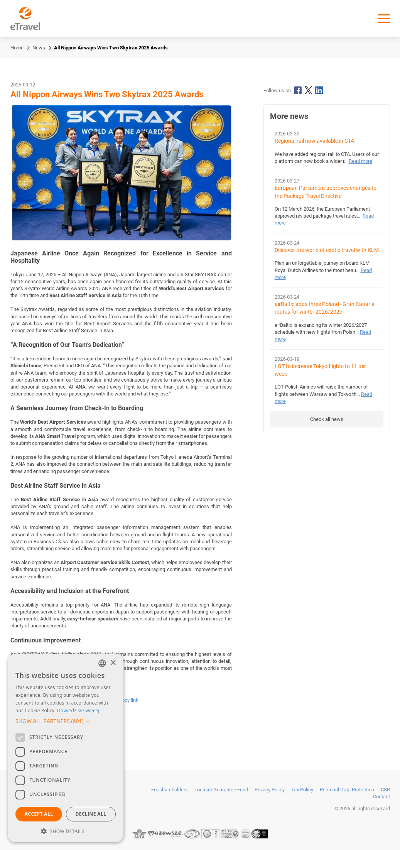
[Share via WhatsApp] (91, 700)
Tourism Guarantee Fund (221, 790)
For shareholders (169, 790)
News (38, 48)
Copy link (128, 700)
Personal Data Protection (347, 790)
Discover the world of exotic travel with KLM (327, 250)
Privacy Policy (270, 790)
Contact (381, 796)
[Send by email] (106, 700)
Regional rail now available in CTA (314, 141)
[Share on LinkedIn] (61, 700)
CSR (385, 790)
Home (17, 48)
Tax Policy (302, 790)
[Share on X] (76, 700)
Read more (360, 161)
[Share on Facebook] (46, 700)
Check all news (326, 419)
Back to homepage (46, 737)
